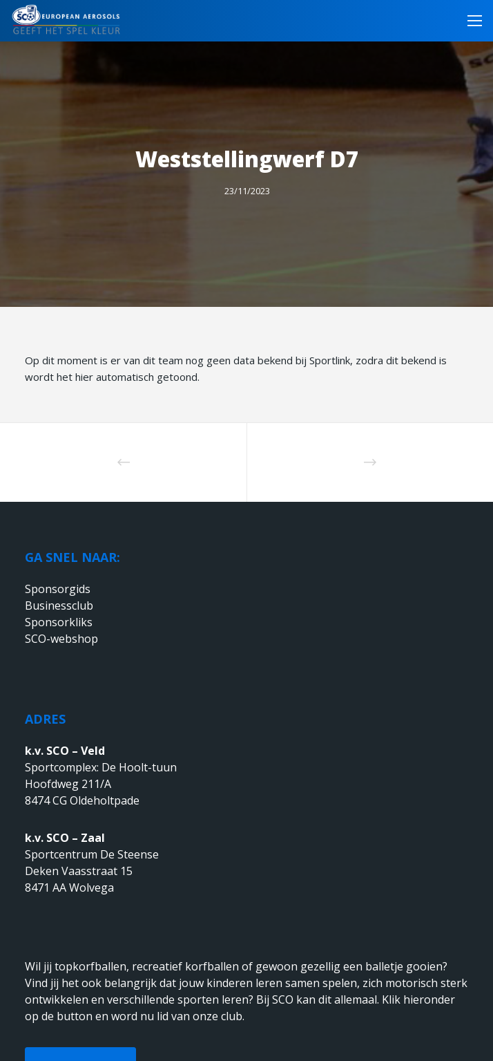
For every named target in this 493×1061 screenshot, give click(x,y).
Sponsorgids (57, 589)
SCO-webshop (61, 638)
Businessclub (59, 605)
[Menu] (470, 20)
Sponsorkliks (59, 622)
